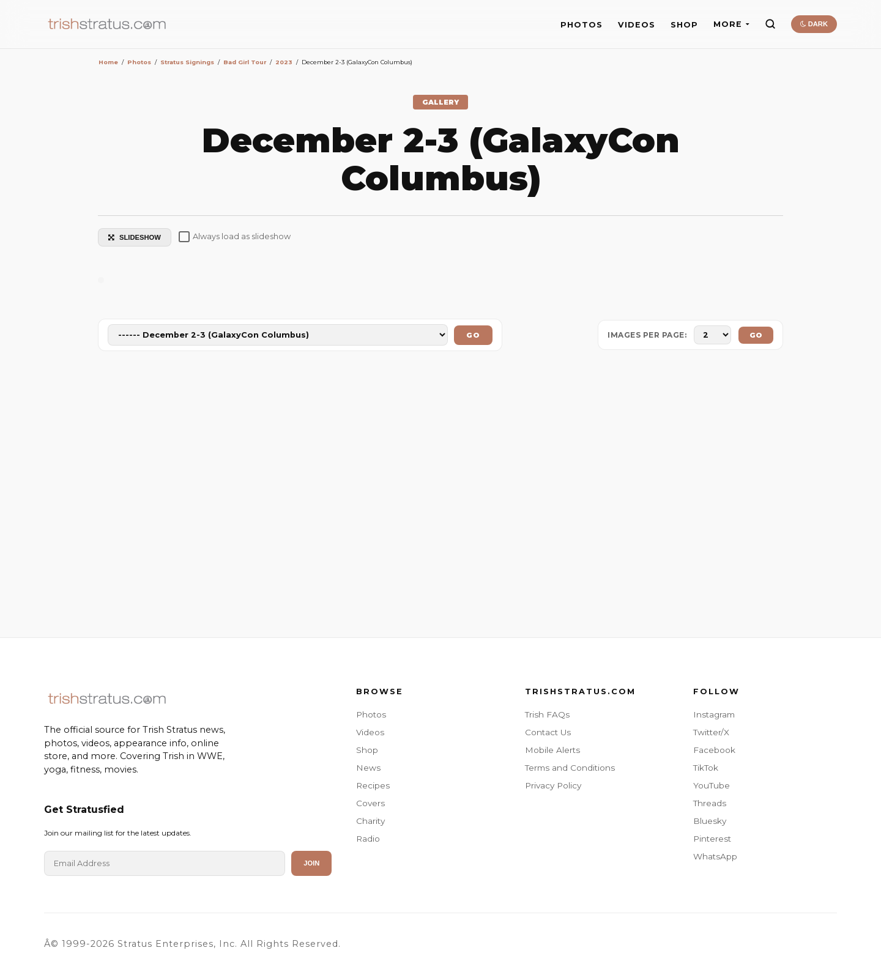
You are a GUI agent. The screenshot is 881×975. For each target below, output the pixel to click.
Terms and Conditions (570, 768)
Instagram (714, 714)
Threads (709, 803)
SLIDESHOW (134, 237)
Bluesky (709, 821)
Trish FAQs (547, 714)
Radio (368, 838)
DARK (814, 24)
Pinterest (712, 838)
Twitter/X (711, 732)
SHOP (684, 24)
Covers (370, 803)
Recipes (373, 785)
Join (311, 863)
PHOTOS (581, 24)
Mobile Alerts (552, 750)
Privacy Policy (553, 785)
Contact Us (548, 732)
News (368, 768)
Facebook (714, 750)
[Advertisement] (440, 496)
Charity (370, 821)
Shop (367, 750)
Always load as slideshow (235, 236)
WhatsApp (715, 856)
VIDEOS (636, 24)
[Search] (770, 23)
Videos (370, 732)
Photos (371, 714)
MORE (731, 24)
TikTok (705, 768)
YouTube (711, 785)
